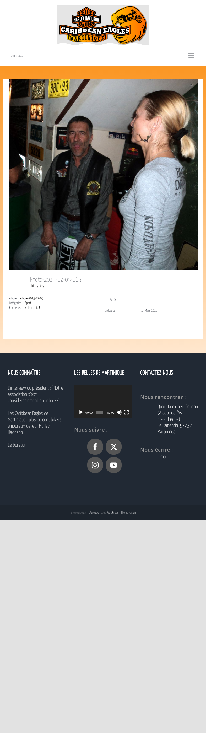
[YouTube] (114, 465)
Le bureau (16, 445)
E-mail (162, 456)
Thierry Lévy (37, 286)
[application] (103, 401)
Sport (28, 303)
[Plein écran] (126, 412)
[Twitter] (114, 447)
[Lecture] (81, 412)
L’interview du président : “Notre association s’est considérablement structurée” (35, 394)
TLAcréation (93, 512)
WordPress (112, 512)
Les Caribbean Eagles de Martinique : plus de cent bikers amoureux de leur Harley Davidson (35, 423)
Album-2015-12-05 (31, 298)
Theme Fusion (128, 512)
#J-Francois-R (32, 308)
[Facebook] (95, 447)
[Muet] (119, 412)
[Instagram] (95, 465)
